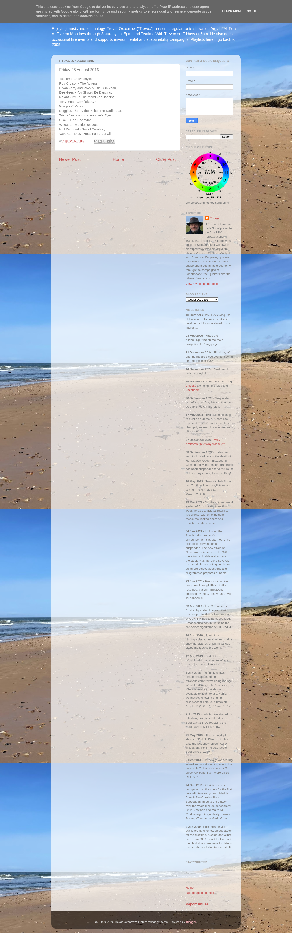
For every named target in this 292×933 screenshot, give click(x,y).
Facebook (192, 390)
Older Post (166, 159)
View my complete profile (202, 283)
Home (118, 159)
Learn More (232, 11)
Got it (252, 11)
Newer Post (70, 159)
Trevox (215, 218)
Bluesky (191, 385)
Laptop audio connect (200, 892)
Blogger (191, 922)
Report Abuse (197, 904)
